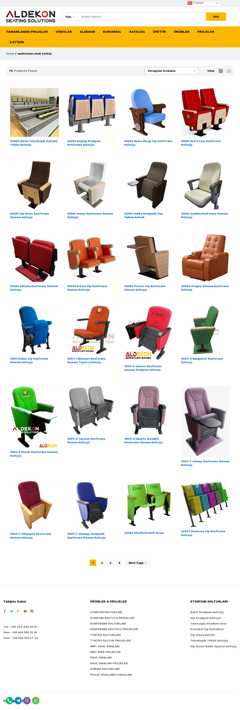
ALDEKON (87, 31)
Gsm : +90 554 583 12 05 (20, 632)
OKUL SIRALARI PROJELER (109, 663)
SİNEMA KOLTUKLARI (105, 668)
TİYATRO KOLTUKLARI (105, 634)
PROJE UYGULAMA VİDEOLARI (111, 674)
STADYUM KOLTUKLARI (106, 612)
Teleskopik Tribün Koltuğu (209, 640)
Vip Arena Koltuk (202, 634)
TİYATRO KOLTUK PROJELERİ (110, 640)
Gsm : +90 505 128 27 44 (20, 637)
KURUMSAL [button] (112, 31)
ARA (216, 16)
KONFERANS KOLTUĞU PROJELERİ (114, 629)
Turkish (195, 3)
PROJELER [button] (205, 31)
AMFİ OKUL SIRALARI (105, 646)
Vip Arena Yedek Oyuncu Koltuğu (213, 646)
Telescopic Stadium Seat (208, 623)
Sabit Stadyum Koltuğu (207, 612)
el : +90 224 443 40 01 (21, 626)
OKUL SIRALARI (101, 657)
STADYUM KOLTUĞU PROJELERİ (112, 618)
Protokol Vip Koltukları (207, 629)
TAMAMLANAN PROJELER (27, 31)
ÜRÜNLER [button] (181, 31)
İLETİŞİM (17, 42)
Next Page (137, 562)
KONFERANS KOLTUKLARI (108, 623)
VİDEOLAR (64, 31)
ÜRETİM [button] (159, 31)
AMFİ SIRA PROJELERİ (105, 651)
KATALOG (137, 31)
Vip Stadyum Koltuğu (205, 618)
